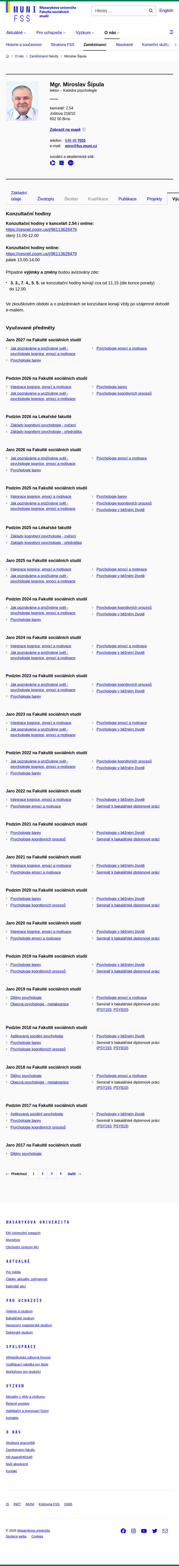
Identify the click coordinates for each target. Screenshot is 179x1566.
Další (74, 1174)
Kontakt (11, 1471)
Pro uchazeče (24, 1300)
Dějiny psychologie (25, 998)
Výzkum (15, 1385)
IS (7, 1504)
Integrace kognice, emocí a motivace (40, 387)
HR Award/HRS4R (19, 1457)
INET (17, 1504)
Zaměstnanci (94, 45)
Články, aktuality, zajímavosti (26, 1279)
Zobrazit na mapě (67, 130)
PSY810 (120, 1010)
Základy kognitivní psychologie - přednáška (46, 432)
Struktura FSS (62, 45)
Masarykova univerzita (37, 1222)
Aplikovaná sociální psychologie (36, 1036)
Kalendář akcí (16, 1286)
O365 (68, 1504)
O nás (13, 1432)
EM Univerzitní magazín (23, 1233)
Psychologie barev (25, 360)
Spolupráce (21, 1346)
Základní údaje (19, 196)
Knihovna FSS (49, 1504)
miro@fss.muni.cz (81, 146)
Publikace (127, 199)
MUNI (30, 1504)
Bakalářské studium (20, 1318)
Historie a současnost (23, 45)
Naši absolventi (17, 1464)
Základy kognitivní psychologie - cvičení (43, 425)
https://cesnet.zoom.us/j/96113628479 (41, 229)
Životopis (45, 199)
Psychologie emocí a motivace (121, 348)
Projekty (154, 199)
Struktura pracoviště (20, 1443)
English (166, 10)
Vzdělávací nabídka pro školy (27, 1364)
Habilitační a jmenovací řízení (27, 1411)
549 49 (75, 141)
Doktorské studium (19, 1332)
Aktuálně (18, 1261)
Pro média (13, 1272)
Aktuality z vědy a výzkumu (25, 1397)
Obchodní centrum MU (22, 1247)
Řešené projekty (17, 1404)
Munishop (13, 1240)
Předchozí (16, 1174)
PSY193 (104, 1010)
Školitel (71, 199)
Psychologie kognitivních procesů (124, 393)
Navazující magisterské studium (29, 1325)
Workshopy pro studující (23, 1372)
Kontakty (12, 1418)
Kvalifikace (98, 199)
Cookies (37, 1536)
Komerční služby (156, 45)
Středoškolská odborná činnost (28, 1357)
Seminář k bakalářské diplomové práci (127, 806)
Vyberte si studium (19, 1311)
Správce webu (16, 1536)
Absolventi (124, 45)
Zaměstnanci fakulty (20, 1450)
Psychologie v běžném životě (120, 510)
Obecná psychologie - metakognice (39, 1004)
